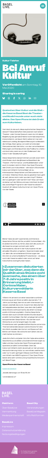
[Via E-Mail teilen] (35, 98)
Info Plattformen (35, 415)
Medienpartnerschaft (13, 415)
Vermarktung (9, 411)
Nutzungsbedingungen (13, 434)
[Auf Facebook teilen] (14, 98)
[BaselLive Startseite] (7, 6)
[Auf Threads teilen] (9, 98)
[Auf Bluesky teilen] (3, 98)
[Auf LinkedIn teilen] (30, 98)
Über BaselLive (9, 408)
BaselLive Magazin (36, 411)
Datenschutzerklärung (14, 430)
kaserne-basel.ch (9, 369)
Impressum (8, 426)
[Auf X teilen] (19, 98)
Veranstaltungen (35, 408)
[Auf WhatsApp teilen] (24, 98)
